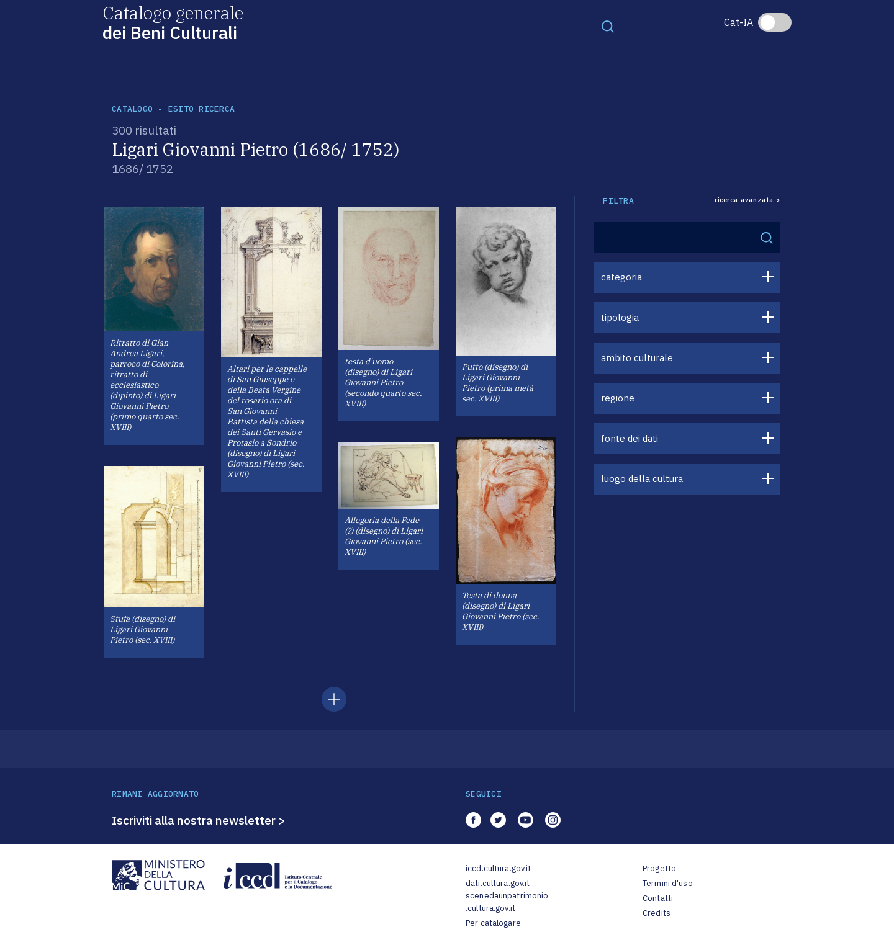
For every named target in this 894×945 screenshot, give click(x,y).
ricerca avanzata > (747, 200)
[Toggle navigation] (608, 26)
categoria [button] (621, 277)
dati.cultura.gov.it (498, 883)
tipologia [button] (620, 317)
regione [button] (617, 398)
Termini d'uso (668, 883)
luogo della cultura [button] (642, 479)
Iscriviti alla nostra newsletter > (199, 820)
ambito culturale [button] (637, 358)
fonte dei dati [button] (629, 438)
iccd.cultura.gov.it (498, 868)
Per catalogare (493, 923)
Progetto (659, 868)
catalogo (132, 109)
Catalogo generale (172, 22)
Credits (656, 913)
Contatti (658, 898)
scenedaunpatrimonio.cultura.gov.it (507, 901)
